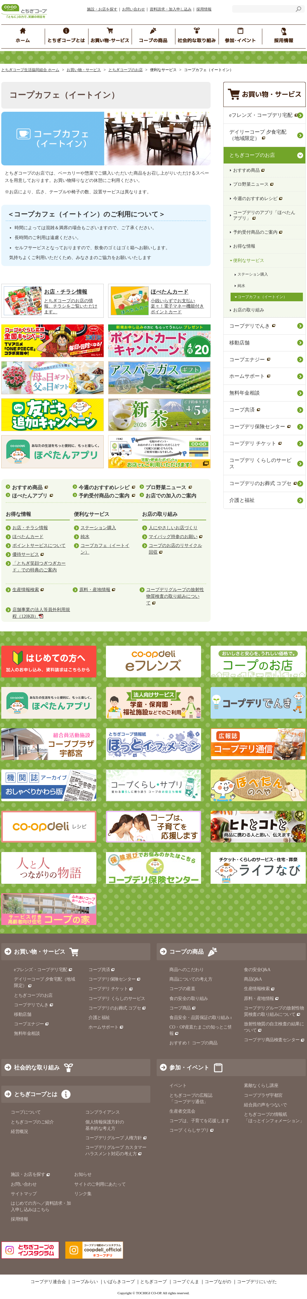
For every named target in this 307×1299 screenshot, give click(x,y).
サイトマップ (23, 1193)
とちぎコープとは (35, 1094)
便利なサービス (248, 260)
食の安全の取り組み (188, 998)
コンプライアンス (102, 1112)
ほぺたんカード (27, 536)
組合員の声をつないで (265, 1104)
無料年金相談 (244, 393)
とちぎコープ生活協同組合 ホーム (30, 70)
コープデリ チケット (255, 443)
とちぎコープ (153, 1282)
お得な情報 (244, 246)
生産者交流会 (182, 1111)
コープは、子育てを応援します (199, 1120)
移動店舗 (239, 342)
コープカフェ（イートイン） (262, 297)
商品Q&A (253, 979)
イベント (177, 1085)
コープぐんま (186, 1282)
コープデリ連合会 (48, 1282)
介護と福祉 (242, 500)
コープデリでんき (252, 326)
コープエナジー (250, 359)
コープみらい (84, 1282)
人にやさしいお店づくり (173, 527)
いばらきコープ (119, 1282)
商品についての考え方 (190, 979)
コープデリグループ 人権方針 (116, 1138)
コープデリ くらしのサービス (260, 463)
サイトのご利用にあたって (100, 1184)
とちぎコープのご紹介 (32, 1122)
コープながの (218, 1282)
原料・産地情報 (261, 998)
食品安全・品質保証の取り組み (202, 1017)
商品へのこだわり (186, 969)
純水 (85, 536)
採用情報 (204, 9)
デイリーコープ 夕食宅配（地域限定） (257, 135)
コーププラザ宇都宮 (263, 1095)
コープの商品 (186, 952)
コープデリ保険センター (260, 426)
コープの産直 (182, 989)
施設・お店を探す (102, 9)
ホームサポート (250, 376)
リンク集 (82, 1193)
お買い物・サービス (84, 70)
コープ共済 (245, 409)
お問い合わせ (133, 9)
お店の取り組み (248, 310)
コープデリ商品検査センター (274, 1039)
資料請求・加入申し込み (171, 9)
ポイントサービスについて (39, 545)
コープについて (26, 1112)
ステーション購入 (98, 527)
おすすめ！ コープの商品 (193, 1043)
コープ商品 (182, 1008)
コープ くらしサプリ (191, 1130)
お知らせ (82, 1174)
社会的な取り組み (37, 1068)
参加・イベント (189, 1068)
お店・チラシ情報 (30, 527)
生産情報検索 (259, 989)
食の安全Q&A (257, 969)
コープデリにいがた (257, 1282)
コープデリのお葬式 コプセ (263, 483)
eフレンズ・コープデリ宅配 (263, 115)
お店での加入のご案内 (171, 496)
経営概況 (19, 1131)
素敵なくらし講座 (261, 1085)
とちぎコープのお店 (125, 70)
